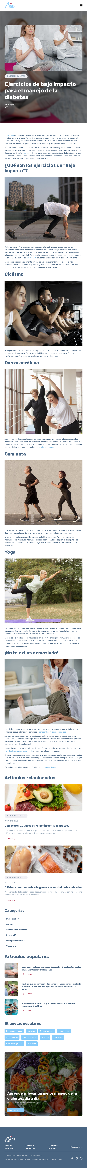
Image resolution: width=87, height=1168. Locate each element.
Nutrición (32, 1044)
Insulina (45, 1037)
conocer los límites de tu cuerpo (52, 732)
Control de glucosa (14, 1044)
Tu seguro (11, 946)
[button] (81, 5)
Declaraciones (76, 1147)
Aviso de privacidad (9, 1147)
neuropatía (31, 258)
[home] (10, 5)
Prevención (11, 935)
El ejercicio (9, 135)
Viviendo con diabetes (16, 930)
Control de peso (47, 1031)
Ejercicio (31, 1031)
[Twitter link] (72, 1158)
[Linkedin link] (81, 1158)
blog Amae (27, 153)
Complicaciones (29, 1037)
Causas (9, 924)
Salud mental (12, 1037)
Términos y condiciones (30, 1147)
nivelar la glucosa (46, 447)
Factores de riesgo (14, 1031)
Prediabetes (64, 1031)
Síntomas (58, 1037)
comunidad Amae (48, 767)
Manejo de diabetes (15, 941)
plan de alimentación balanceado (19, 751)
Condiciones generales (53, 1147)
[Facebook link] (77, 1158)
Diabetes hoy (12, 919)
